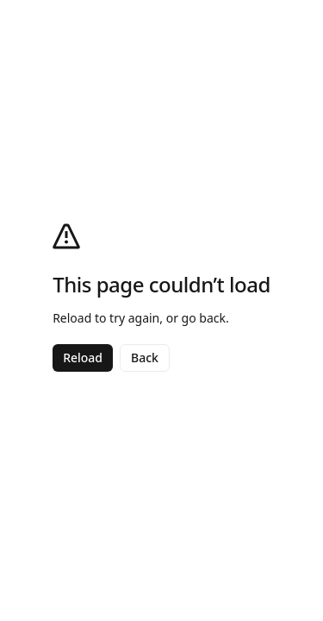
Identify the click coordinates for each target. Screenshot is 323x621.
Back (144, 357)
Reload (82, 357)
